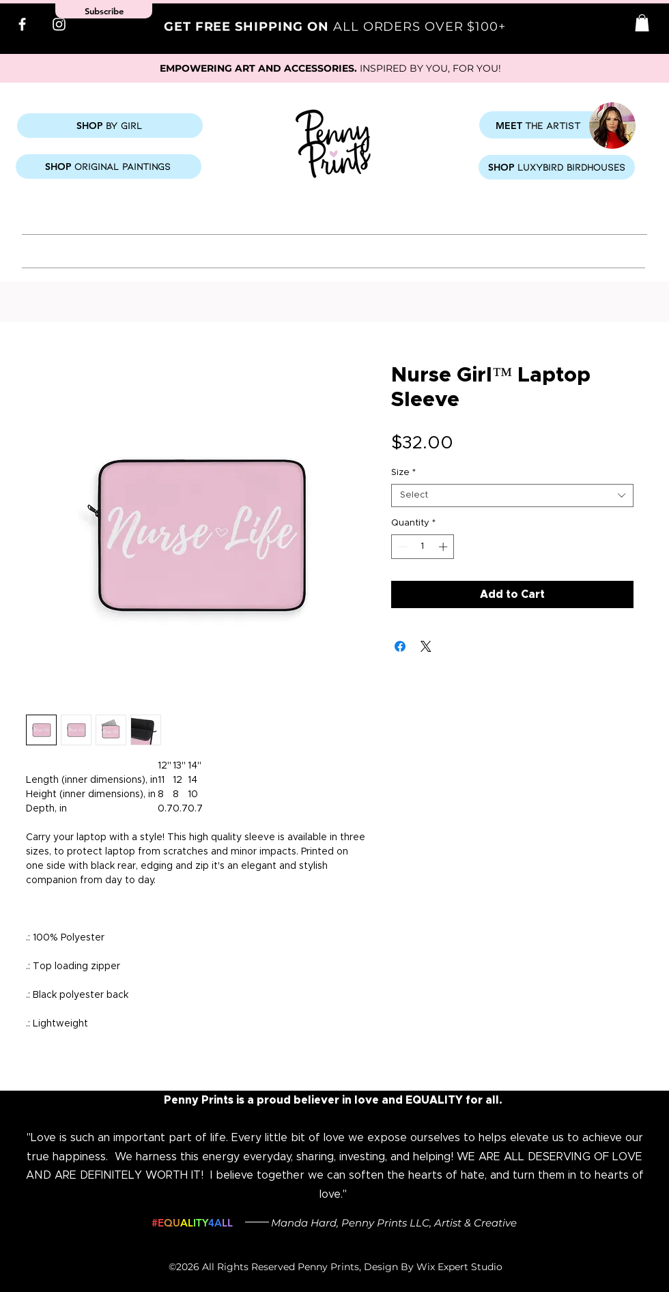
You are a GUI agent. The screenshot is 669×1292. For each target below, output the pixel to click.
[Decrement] (401, 546)
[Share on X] (426, 646)
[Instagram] (59, 24)
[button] (642, 22)
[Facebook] (22, 24)
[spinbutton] (423, 546)
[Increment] (444, 546)
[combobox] (512, 495)
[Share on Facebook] (400, 646)
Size (403, 472)
